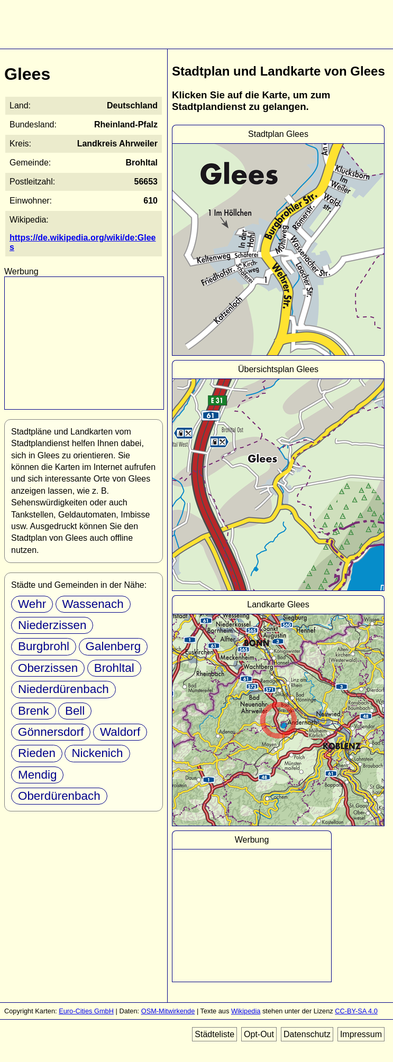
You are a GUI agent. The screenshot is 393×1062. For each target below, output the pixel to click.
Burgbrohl (43, 646)
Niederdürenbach (63, 689)
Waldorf (120, 731)
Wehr (32, 604)
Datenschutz (307, 1034)
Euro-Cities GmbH (86, 1011)
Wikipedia (245, 1011)
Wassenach (93, 604)
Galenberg (113, 646)
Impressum (361, 1034)
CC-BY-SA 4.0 (356, 1011)
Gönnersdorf (51, 731)
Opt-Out (259, 1034)
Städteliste (214, 1034)
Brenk (33, 710)
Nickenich (97, 753)
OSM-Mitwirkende (168, 1011)
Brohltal (114, 668)
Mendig (37, 774)
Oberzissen (48, 668)
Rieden (37, 753)
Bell (75, 710)
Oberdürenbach (59, 795)
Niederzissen (52, 625)
